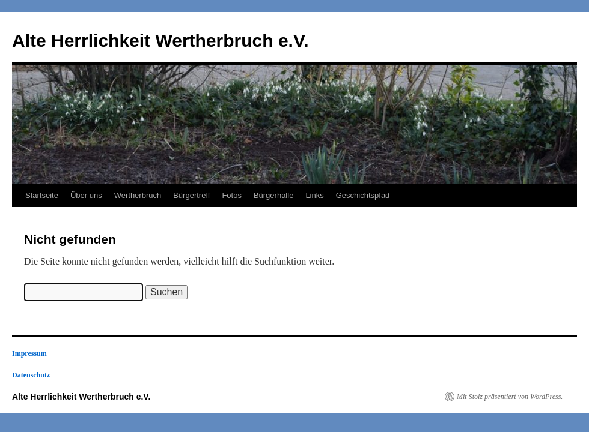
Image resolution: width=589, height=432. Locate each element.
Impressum (29, 353)
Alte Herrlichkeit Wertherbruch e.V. (160, 40)
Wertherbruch (138, 195)
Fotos (232, 195)
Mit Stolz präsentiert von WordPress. (510, 396)
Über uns (86, 195)
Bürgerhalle (274, 195)
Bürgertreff (191, 195)
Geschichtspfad (363, 195)
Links (314, 195)
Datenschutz (31, 375)
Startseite (41, 195)
